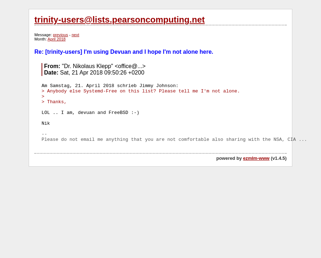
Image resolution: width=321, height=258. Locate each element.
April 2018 (57, 39)
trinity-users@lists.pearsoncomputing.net (119, 19)
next (75, 35)
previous (60, 35)
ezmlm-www (256, 158)
